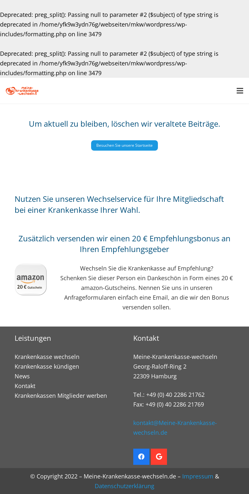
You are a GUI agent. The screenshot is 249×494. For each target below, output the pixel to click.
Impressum (197, 476)
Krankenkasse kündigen (47, 366)
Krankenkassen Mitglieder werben (61, 395)
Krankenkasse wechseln (47, 357)
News (22, 376)
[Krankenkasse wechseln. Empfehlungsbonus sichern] (22, 91)
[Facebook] (141, 457)
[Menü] (240, 91)
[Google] (159, 457)
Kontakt (25, 386)
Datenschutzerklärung (124, 486)
